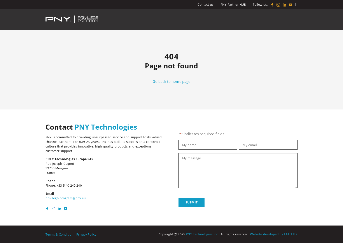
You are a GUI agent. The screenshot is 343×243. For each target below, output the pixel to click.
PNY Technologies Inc (202, 234)
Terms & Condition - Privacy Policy (71, 234)
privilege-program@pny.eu (66, 198)
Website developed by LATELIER (274, 234)
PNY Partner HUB (233, 4)
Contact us (206, 4)
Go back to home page (171, 81)
